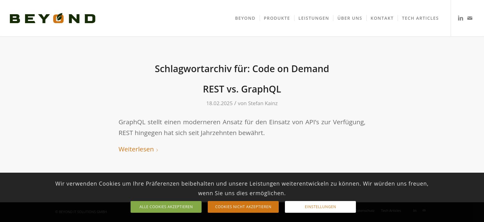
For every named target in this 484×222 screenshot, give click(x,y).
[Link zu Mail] (469, 18)
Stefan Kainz (263, 103)
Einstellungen (320, 206)
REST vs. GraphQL (242, 89)
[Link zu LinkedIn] (460, 18)
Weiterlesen (139, 149)
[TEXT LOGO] (52, 18)
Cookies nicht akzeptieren (243, 206)
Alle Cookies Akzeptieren (166, 206)
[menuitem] (245, 18)
